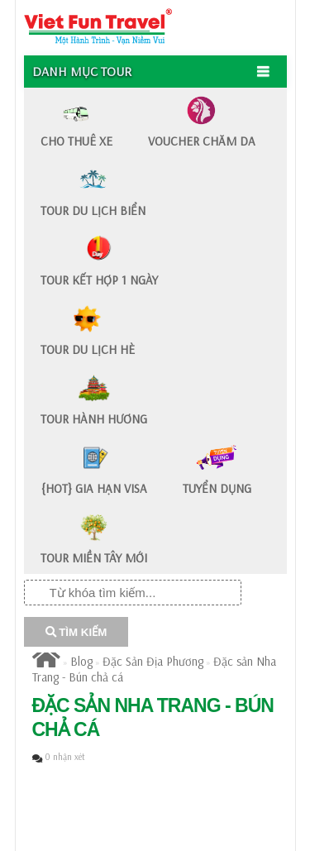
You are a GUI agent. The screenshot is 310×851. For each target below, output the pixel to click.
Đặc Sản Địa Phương (153, 661)
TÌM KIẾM (76, 632)
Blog (81, 661)
